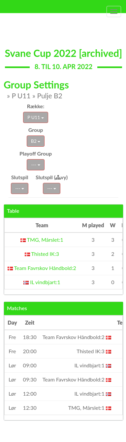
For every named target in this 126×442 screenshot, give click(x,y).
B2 (36, 141)
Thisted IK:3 (42, 254)
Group (35, 130)
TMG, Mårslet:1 (41, 239)
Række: (35, 106)
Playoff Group (35, 153)
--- (35, 164)
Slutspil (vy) (52, 177)
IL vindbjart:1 (41, 282)
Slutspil (19, 177)
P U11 (35, 117)
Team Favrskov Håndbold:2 (42, 268)
